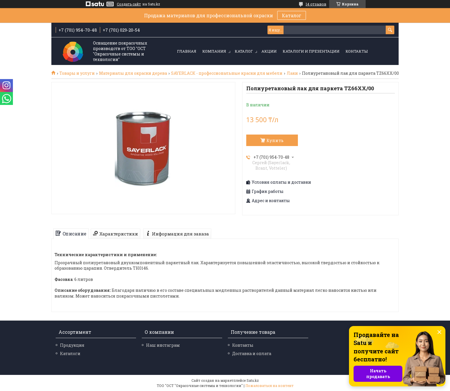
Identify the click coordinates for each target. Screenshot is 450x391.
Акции (269, 51)
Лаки (292, 73)
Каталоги (70, 353)
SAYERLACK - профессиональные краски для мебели (226, 73)
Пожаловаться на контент (269, 385)
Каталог (291, 15)
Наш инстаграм (163, 345)
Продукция (72, 345)
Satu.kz (253, 380)
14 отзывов (316, 4)
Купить (275, 140)
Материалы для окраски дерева (133, 73)
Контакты (357, 51)
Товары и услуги (77, 73)
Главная (186, 51)
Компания (214, 51)
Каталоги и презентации (311, 51)
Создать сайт (129, 4)
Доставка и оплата (251, 353)
